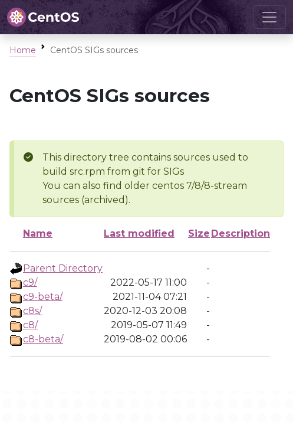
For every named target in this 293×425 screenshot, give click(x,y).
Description (240, 233)
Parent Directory (63, 268)
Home (22, 50)
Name (37, 233)
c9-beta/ (42, 296)
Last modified (139, 233)
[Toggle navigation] (269, 17)
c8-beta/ (43, 339)
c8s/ (32, 310)
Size (199, 233)
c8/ (30, 325)
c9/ (30, 282)
